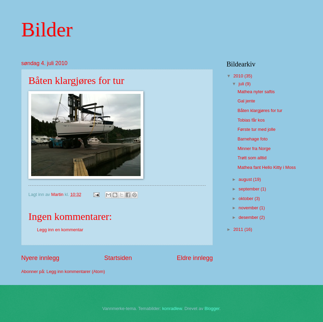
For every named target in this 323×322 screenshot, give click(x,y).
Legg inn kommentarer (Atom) (76, 271)
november (248, 207)
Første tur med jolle (256, 129)
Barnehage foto (252, 138)
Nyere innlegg (40, 258)
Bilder (47, 29)
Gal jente (246, 100)
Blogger (212, 308)
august (245, 179)
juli (241, 83)
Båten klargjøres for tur (259, 110)
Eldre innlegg (195, 258)
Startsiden (118, 258)
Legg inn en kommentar (60, 229)
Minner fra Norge (254, 148)
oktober (246, 198)
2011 (238, 229)
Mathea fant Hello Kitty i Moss (266, 167)
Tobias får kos (250, 120)
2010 (238, 75)
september (249, 188)
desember (248, 217)
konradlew (172, 308)
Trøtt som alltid (252, 157)
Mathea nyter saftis (256, 91)
